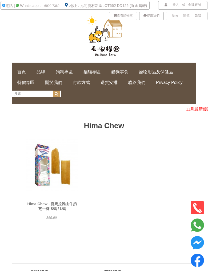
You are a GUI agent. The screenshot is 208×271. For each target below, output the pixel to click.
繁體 (198, 15)
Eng (175, 15)
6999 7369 (51, 6)
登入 (176, 5)
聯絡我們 (151, 15)
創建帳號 (194, 5)
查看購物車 (123, 15)
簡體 (186, 15)
